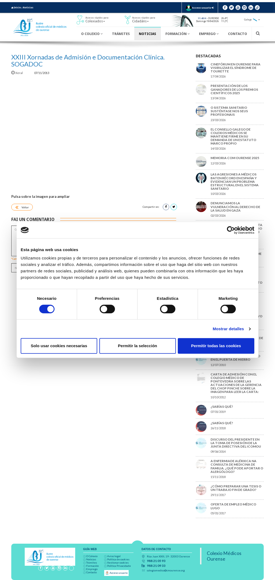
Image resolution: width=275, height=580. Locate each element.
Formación (177, 34)
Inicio (16, 7)
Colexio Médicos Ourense (224, 556)
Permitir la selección (137, 345)
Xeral (17, 73)
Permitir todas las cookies (216, 345)
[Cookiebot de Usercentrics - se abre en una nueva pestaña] (230, 230)
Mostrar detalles (228, 328)
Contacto (237, 34)
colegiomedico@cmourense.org (166, 570)
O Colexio (92, 34)
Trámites (121, 34)
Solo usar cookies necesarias (59, 345)
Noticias (28, 7)
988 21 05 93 (156, 561)
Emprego (209, 34)
